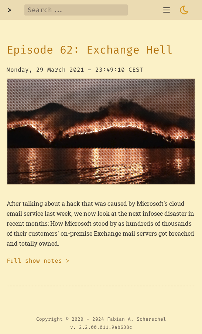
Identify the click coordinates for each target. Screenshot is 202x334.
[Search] (76, 10)
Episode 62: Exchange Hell (90, 49)
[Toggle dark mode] (184, 10)
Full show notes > (38, 261)
